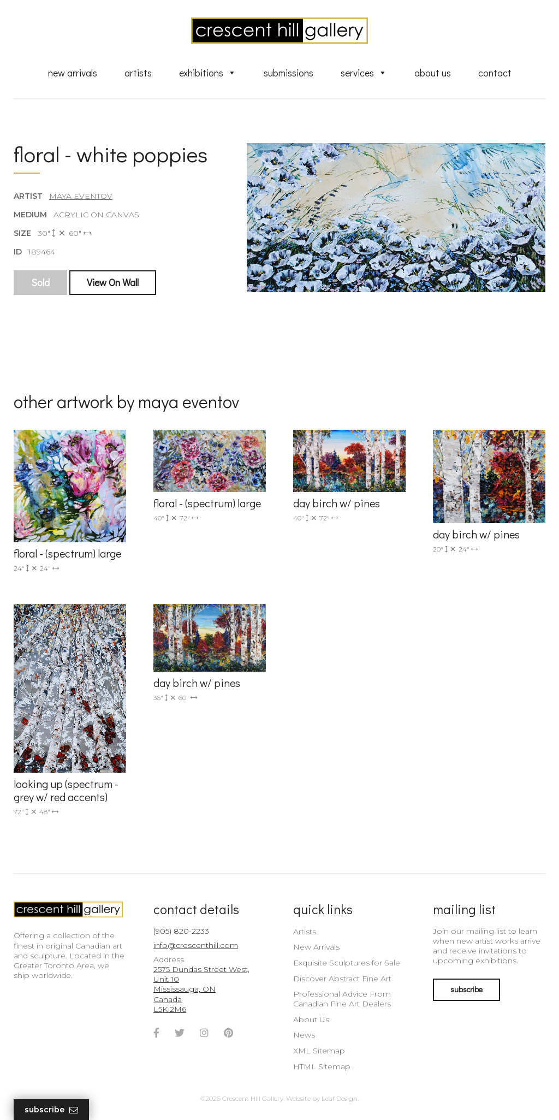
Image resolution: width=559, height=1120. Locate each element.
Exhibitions (207, 72)
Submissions (288, 72)
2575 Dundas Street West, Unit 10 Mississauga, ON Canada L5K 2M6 (201, 989)
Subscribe (51, 1110)
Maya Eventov (80, 196)
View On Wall (113, 282)
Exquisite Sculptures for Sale (346, 963)
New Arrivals (72, 72)
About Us (432, 72)
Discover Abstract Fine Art (342, 978)
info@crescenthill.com (195, 945)
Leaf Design (340, 1098)
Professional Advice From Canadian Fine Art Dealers (342, 999)
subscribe (466, 989)
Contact (495, 72)
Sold (40, 282)
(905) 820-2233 (181, 931)
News (304, 1035)
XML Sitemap (319, 1051)
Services (364, 72)
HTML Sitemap (321, 1066)
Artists (138, 72)
